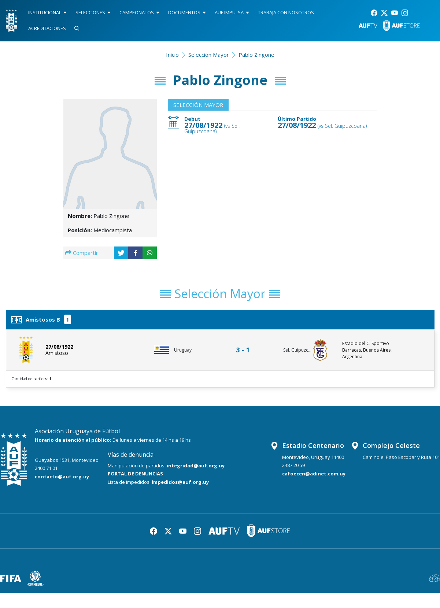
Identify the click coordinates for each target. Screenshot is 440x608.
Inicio (172, 54)
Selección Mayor (208, 54)
